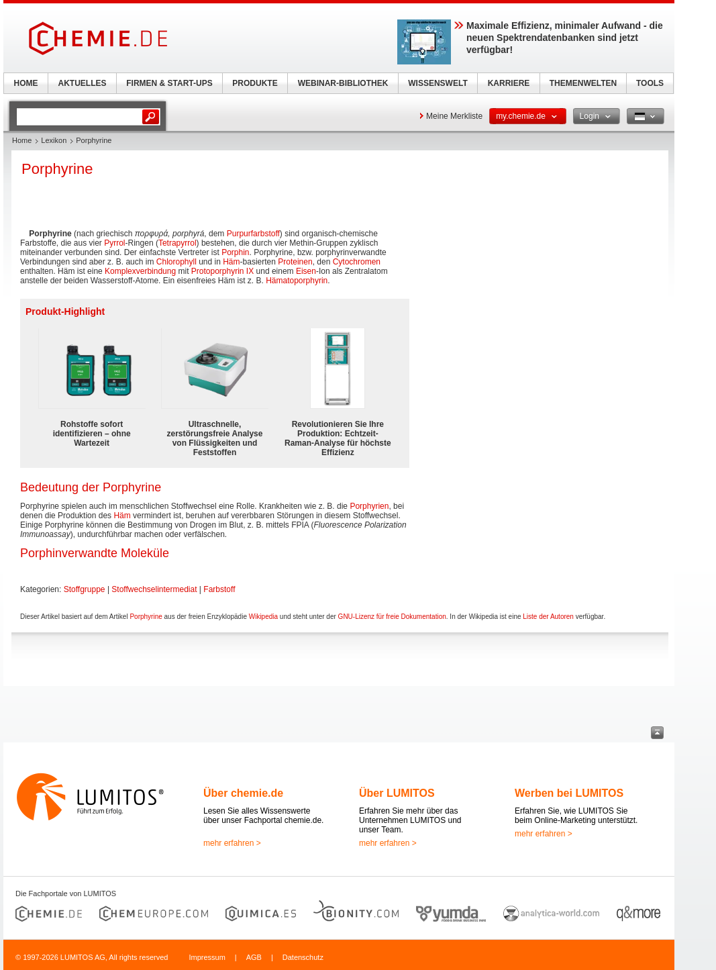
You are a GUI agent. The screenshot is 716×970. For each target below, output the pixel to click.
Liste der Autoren (548, 616)
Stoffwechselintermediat (154, 589)
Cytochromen (356, 261)
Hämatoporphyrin (296, 280)
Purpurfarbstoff (253, 233)
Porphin (235, 252)
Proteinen (295, 261)
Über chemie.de (243, 793)
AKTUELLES (82, 83)
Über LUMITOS (397, 793)
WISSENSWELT (437, 83)
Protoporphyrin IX (222, 271)
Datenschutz (303, 957)
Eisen (306, 271)
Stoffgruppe (84, 589)
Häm (231, 261)
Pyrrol (114, 243)
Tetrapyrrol (177, 243)
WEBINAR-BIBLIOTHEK (343, 83)
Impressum (207, 957)
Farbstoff (219, 589)
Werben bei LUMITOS (569, 793)
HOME (26, 83)
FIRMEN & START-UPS (169, 83)
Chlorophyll (176, 261)
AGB (254, 957)
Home (22, 140)
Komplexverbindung (140, 271)
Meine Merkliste (454, 116)
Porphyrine (146, 616)
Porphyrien (369, 506)
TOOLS (650, 83)
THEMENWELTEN (583, 83)
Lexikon (53, 140)
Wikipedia (263, 616)
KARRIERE (509, 83)
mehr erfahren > (232, 843)
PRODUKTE (254, 83)
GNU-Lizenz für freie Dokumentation (392, 616)
